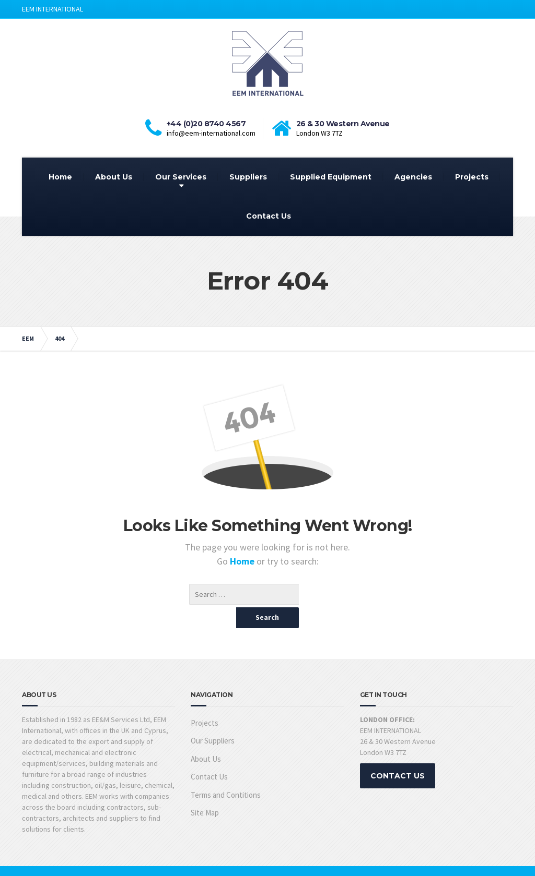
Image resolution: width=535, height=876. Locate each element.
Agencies (413, 177)
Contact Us (268, 216)
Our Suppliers (213, 720)
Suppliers (248, 177)
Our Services (180, 177)
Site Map (205, 792)
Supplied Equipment (330, 177)
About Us (113, 177)
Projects (472, 177)
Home (60, 177)
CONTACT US (397, 755)
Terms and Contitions (226, 774)
